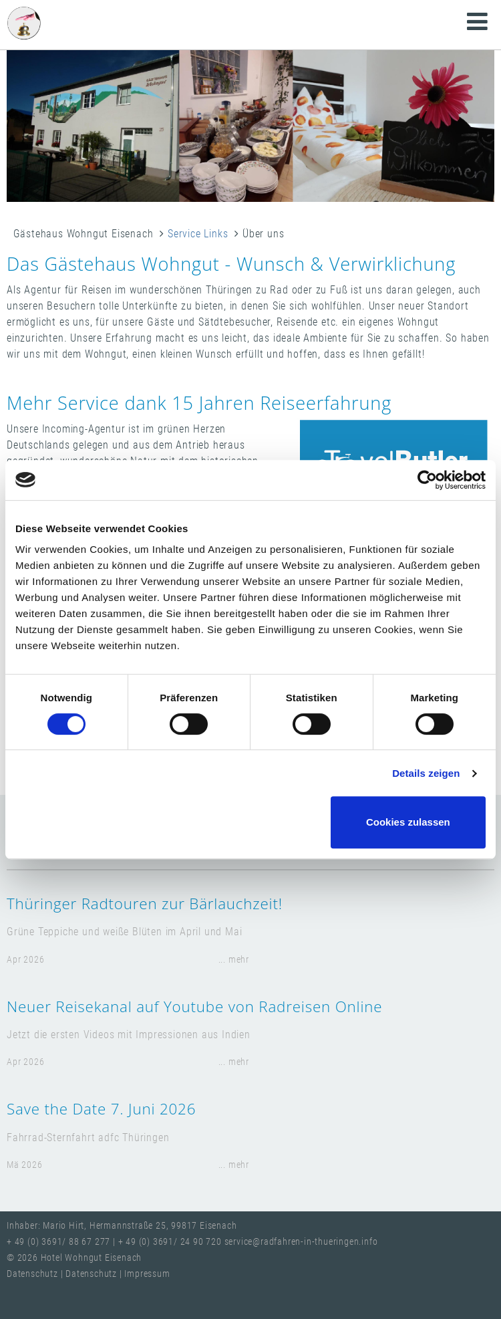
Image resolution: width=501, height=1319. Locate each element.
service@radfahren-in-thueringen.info (301, 1241)
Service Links (198, 233)
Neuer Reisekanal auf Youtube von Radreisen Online (194, 1006)
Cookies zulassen (408, 822)
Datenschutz (34, 1274)
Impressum (147, 1274)
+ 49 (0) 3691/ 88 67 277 (58, 1241)
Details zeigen (426, 773)
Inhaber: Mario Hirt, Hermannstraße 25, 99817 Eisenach (121, 1225)
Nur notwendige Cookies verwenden (248, 822)
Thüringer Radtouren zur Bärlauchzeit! (145, 903)
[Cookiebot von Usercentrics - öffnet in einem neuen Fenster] (427, 480)
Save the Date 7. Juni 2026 (101, 1108)
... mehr (233, 959)
